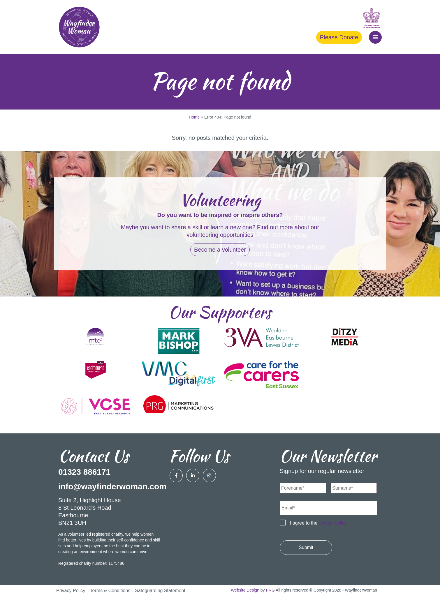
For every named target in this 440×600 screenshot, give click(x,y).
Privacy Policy (70, 590)
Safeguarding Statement (160, 590)
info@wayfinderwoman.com (112, 486)
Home (194, 117)
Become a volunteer (220, 249)
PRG (270, 590)
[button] (375, 37)
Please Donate (339, 37)
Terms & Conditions (110, 590)
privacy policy (332, 522)
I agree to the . (319, 522)
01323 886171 (84, 472)
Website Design (245, 590)
